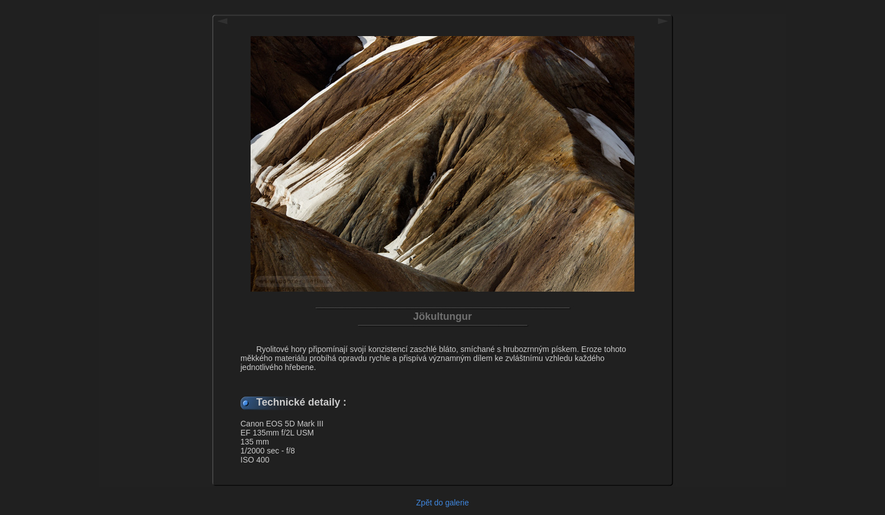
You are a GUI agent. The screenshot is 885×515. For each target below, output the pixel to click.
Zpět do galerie (442, 502)
